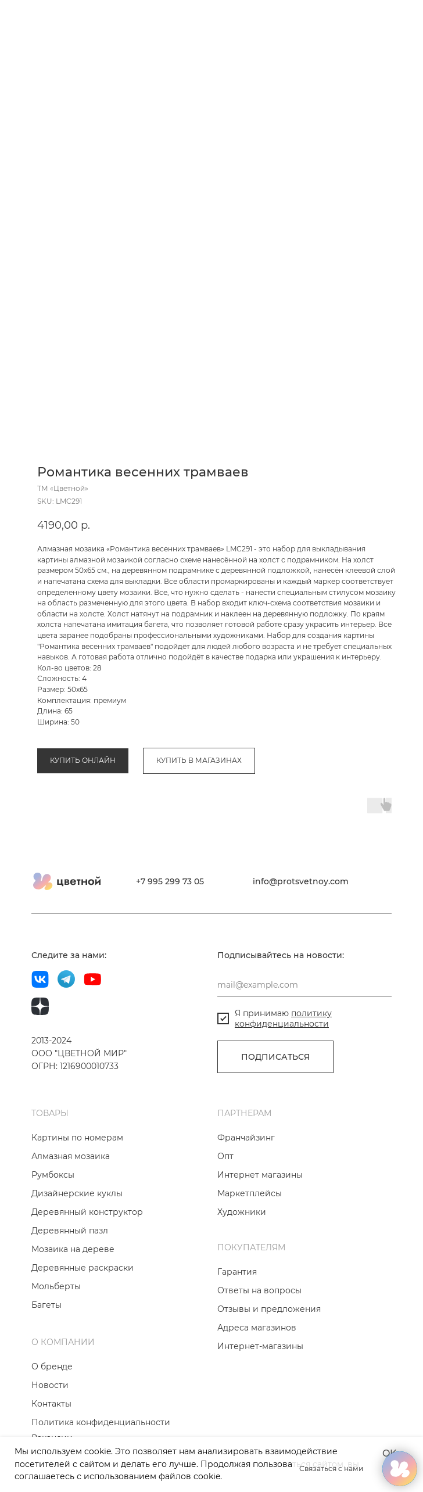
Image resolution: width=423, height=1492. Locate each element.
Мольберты (56, 1327)
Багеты (46, 1345)
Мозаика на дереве (72, 1290)
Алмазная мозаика (71, 700)
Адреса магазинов (256, 1368)
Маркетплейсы (249, 1234)
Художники (241, 1252)
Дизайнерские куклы (77, 1234)
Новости (50, 1426)
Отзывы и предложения (269, 1349)
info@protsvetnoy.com (301, 922)
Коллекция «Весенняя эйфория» (171, 700)
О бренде (52, 1407)
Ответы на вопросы (259, 1331)
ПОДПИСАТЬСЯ (275, 1097)
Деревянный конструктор (87, 1252)
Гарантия (237, 1312)
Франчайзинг (246, 1178)
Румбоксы (52, 1215)
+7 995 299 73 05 (170, 922)
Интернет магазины (260, 1215)
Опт (225, 1197)
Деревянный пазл (69, 1271)
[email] (304, 1025)
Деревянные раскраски (82, 1308)
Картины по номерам (77, 1178)
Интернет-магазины (260, 1387)
